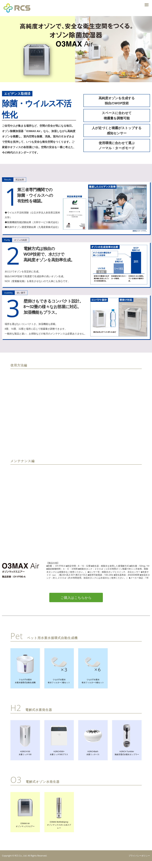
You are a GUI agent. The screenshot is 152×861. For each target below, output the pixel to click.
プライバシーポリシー (139, 855)
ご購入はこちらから (76, 597)
